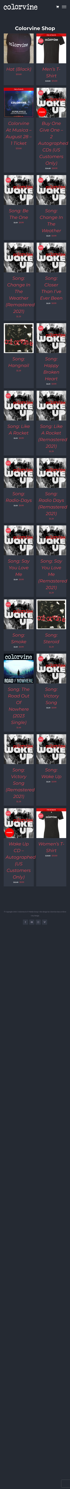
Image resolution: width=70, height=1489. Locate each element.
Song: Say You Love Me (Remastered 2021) (52, 574)
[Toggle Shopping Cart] (57, 6)
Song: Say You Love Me (19, 567)
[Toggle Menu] (64, 7)
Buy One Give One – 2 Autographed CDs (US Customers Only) (53, 143)
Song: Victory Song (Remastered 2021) (20, 783)
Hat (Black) (18, 69)
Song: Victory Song (51, 696)
